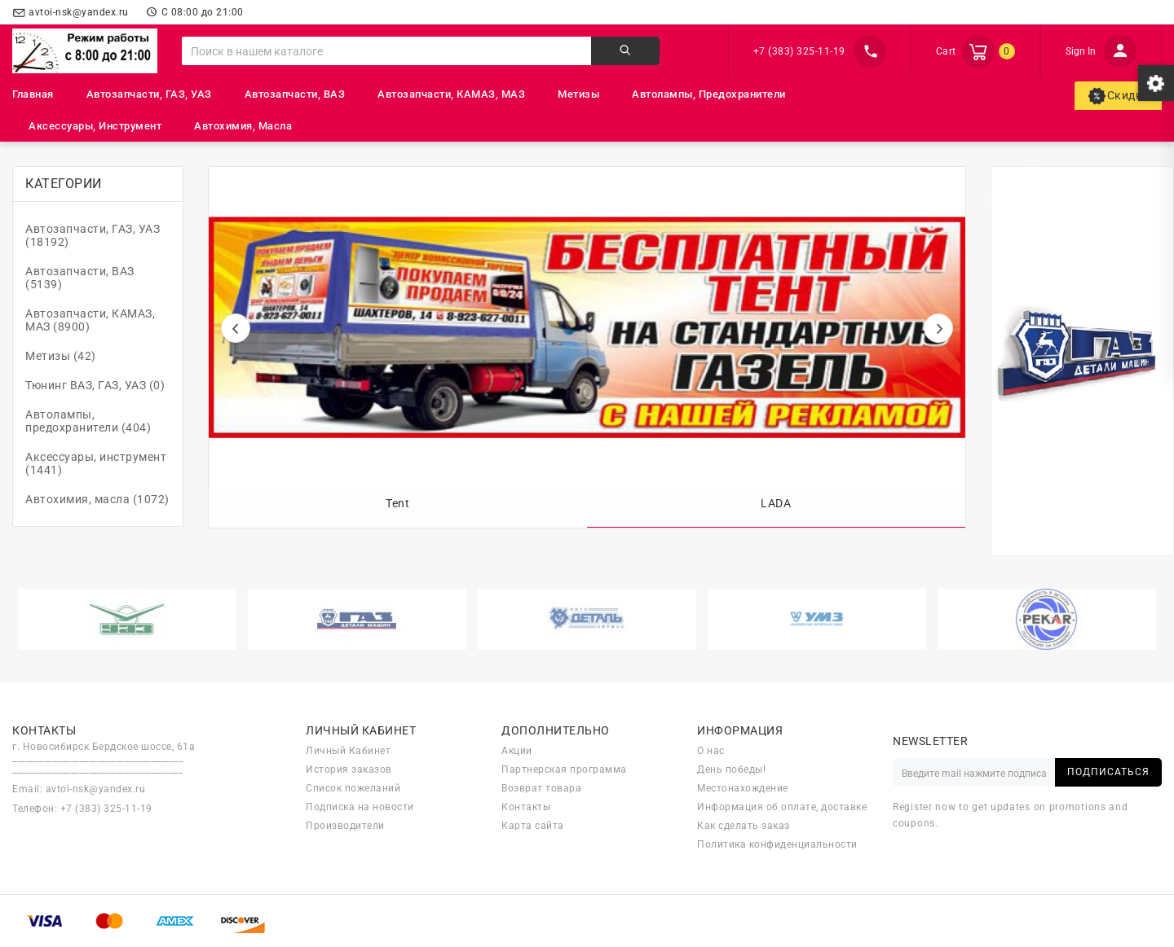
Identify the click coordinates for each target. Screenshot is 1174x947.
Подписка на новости (360, 807)
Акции (516, 750)
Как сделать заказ (743, 825)
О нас (711, 750)
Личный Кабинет (348, 750)
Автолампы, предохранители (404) (88, 421)
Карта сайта (532, 825)
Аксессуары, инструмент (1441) (95, 463)
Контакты (525, 807)
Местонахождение (742, 788)
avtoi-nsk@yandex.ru (96, 789)
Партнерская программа (564, 769)
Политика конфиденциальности (777, 844)
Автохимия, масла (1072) (97, 499)
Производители (345, 825)
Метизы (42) (60, 355)
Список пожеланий (353, 788)
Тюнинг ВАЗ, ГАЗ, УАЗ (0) (95, 385)
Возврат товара (541, 788)
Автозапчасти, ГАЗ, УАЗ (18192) (92, 235)
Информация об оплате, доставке (782, 807)
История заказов (349, 769)
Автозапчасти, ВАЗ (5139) (80, 278)
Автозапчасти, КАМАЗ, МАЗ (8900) (90, 320)
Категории (63, 183)
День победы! (731, 769)
